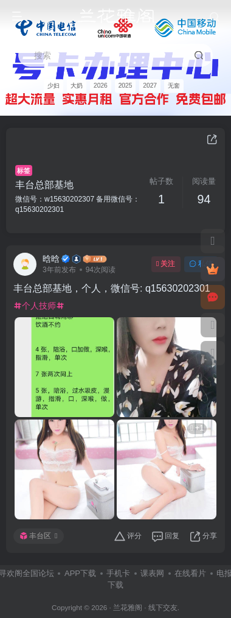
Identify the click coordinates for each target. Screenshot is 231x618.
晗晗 (51, 259)
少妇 (53, 85)
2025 (126, 85)
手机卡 (118, 573)
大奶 (77, 85)
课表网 (152, 573)
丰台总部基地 (44, 185)
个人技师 (38, 306)
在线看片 (190, 573)
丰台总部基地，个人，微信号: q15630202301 (111, 288)
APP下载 (80, 573)
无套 (174, 85)
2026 (101, 85)
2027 (150, 85)
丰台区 (38, 536)
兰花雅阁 (127, 607)
